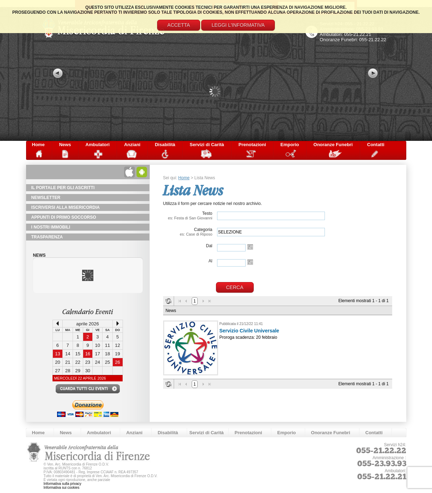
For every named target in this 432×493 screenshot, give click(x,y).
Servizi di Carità (207, 144)
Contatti (375, 144)
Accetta (178, 25)
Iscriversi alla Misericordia (65, 207)
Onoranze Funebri (333, 144)
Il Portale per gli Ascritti (63, 187)
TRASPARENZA (47, 237)
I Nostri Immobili (50, 227)
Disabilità (165, 144)
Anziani (132, 144)
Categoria (187, 231)
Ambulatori (98, 144)
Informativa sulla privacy (62, 484)
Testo (187, 215)
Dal (209, 245)
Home (38, 144)
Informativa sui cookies (62, 487)
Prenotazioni (252, 144)
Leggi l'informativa (238, 25)
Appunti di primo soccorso (63, 217)
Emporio (289, 144)
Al (210, 260)
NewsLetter (46, 197)
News (65, 144)
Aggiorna (168, 301)
